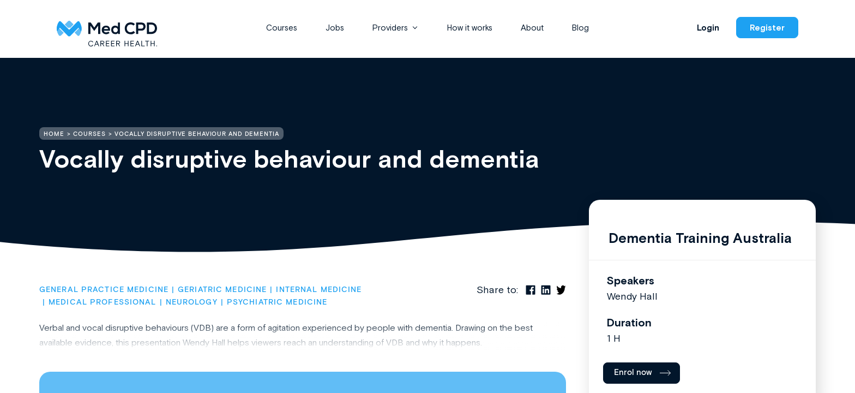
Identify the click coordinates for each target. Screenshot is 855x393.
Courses (281, 27)
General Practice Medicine (103, 290)
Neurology (192, 302)
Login (708, 27)
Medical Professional (102, 302)
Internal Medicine (319, 290)
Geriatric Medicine (222, 290)
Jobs (335, 27)
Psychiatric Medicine (277, 302)
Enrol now (633, 372)
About (532, 27)
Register (767, 27)
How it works (469, 27)
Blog (580, 27)
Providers (390, 27)
